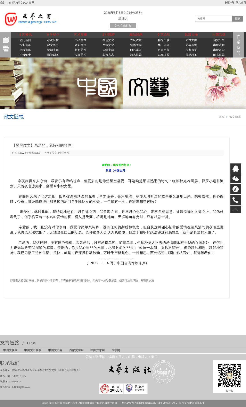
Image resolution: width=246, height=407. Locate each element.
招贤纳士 (25, 54)
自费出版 (219, 40)
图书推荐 (219, 54)
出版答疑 (219, 34)
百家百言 (163, 50)
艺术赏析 (80, 34)
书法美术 (80, 40)
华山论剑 (163, 45)
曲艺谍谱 (136, 50)
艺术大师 (191, 40)
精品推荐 (136, 54)
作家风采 (191, 50)
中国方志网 (97, 350)
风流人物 (191, 34)
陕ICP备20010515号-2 (165, 402)
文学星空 (52, 34)
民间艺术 (80, 54)
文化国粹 (108, 34)
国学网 (116, 350)
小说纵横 (53, 40)
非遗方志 (108, 54)
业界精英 (191, 54)
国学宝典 (108, 50)
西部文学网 (76, 350)
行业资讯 (25, 45)
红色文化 (108, 40)
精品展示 (135, 34)
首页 (222, 116)
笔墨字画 (136, 45)
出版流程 (219, 45)
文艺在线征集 (123, 25)
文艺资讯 (25, 34)
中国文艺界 (55, 350)
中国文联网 (10, 350)
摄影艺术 (80, 50)
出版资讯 (25, 50)
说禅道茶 (163, 54)
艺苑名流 (191, 45)
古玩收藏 (136, 40)
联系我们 (239, 45)
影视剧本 (53, 54)
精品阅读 (163, 40)
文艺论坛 (163, 34)
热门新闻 (25, 40)
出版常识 (219, 50)
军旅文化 (108, 45)
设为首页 (241, 2)
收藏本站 (230, 2)
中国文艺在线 (32, 350)
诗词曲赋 (53, 50)
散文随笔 (53, 45)
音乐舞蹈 (80, 45)
